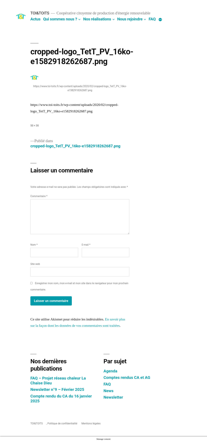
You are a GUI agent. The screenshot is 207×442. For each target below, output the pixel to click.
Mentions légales (90, 423)
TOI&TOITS (39, 13)
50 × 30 (34, 125)
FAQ (152, 19)
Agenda (110, 371)
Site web (35, 264)
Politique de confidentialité (62, 423)
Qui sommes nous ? (60, 19)
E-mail (86, 244)
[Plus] (160, 20)
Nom (34, 244)
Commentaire (38, 196)
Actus (35, 19)
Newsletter (113, 397)
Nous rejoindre (129, 19)
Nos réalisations (97, 19)
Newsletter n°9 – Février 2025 (57, 389)
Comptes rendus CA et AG (127, 377)
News (109, 390)
